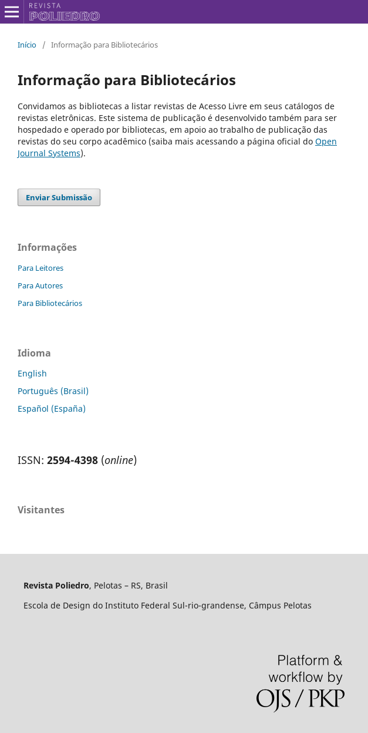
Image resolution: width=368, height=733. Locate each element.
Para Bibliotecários (50, 303)
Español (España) (52, 408)
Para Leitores (40, 268)
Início (27, 44)
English (32, 373)
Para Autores (40, 285)
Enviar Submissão (59, 197)
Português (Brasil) (53, 390)
